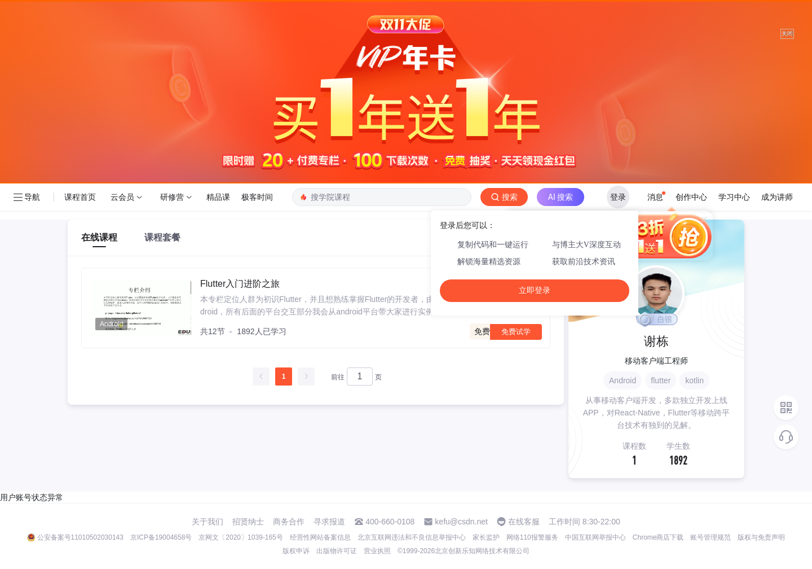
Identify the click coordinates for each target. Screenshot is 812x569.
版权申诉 (296, 551)
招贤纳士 (248, 521)
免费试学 (516, 331)
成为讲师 (777, 197)
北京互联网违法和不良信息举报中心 (412, 537)
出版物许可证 (336, 551)
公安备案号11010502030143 (80, 537)
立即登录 (534, 290)
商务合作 (288, 521)
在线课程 (99, 237)
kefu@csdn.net (461, 521)
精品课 (218, 197)
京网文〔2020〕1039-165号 (240, 537)
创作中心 (691, 197)
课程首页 (80, 197)
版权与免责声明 (761, 537)
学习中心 (734, 197)
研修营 (172, 197)
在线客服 (524, 521)
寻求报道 (329, 521)
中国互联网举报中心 (595, 537)
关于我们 (207, 521)
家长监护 (486, 537)
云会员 (122, 197)
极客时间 (257, 197)
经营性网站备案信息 (320, 537)
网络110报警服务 (532, 537)
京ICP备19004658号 (161, 537)
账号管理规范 (710, 537)
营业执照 (377, 551)
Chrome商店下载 (658, 537)
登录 (618, 197)
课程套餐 (162, 237)
